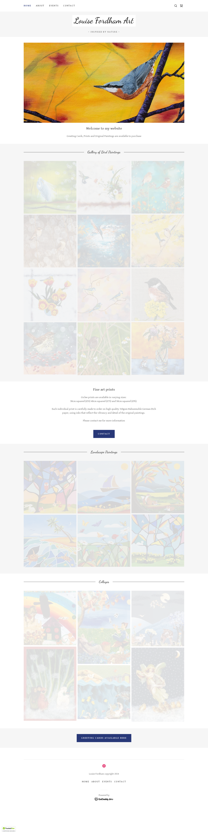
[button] (8, 829)
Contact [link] (69, 5)
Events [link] (54, 5)
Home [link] (27, 5)
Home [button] (85, 781)
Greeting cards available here (104, 738)
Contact (104, 433)
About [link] (40, 5)
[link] (181, 6)
